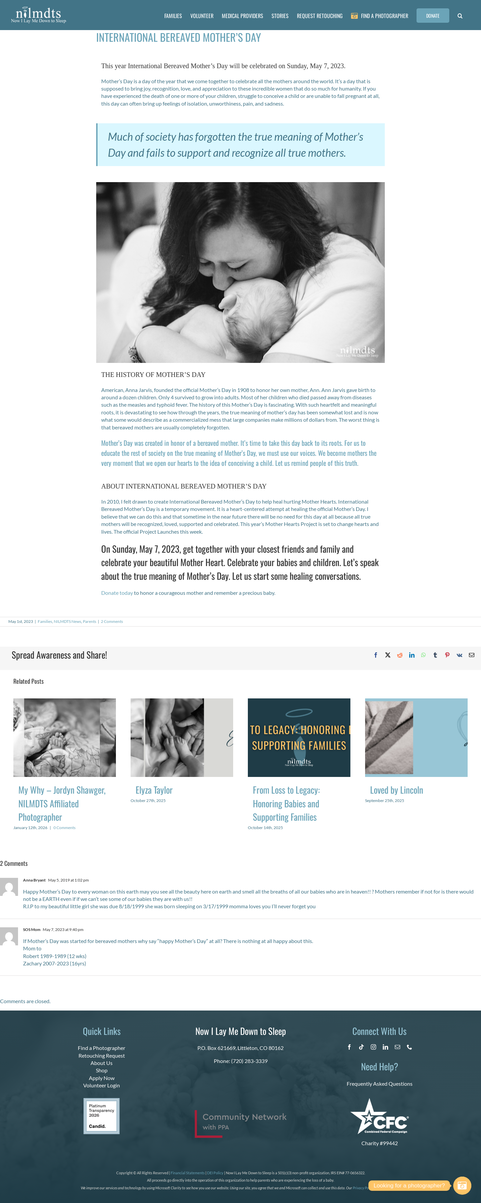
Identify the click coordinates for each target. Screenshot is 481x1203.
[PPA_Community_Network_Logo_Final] (241, 1112)
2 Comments (112, 621)
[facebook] (349, 1047)
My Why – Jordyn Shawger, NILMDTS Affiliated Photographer (62, 803)
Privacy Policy (363, 1188)
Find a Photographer (101, 1048)
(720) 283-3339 (249, 1061)
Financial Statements (188, 1173)
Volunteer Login (101, 1085)
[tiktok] (361, 1047)
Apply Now (102, 1078)
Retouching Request (101, 1055)
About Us (102, 1063)
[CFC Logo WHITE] (379, 1100)
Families (45, 621)
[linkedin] (385, 1047)
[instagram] (373, 1047)
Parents (89, 621)
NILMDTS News (67, 621)
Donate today (117, 592)
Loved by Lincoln (396, 789)
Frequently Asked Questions (380, 1083)
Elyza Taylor (154, 789)
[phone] (409, 1047)
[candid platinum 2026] (102, 1100)
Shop (102, 1070)
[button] (460, 15)
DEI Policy (215, 1173)
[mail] (397, 1047)
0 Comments (64, 827)
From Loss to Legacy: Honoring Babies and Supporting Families (286, 803)
